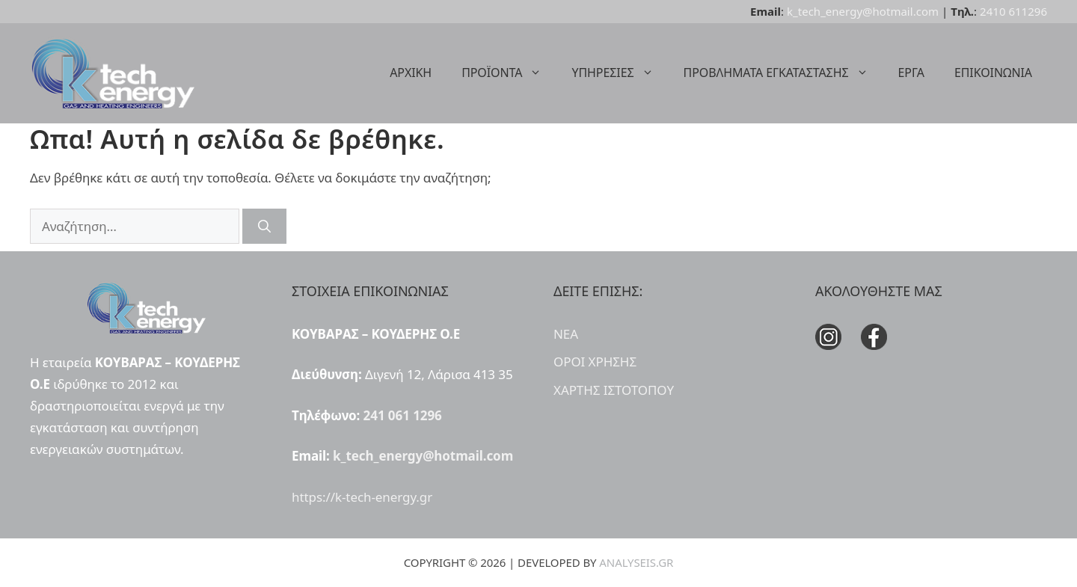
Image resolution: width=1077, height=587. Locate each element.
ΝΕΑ (565, 333)
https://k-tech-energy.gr (362, 496)
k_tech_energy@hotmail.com (863, 11)
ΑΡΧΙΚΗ (411, 72)
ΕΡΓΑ (911, 72)
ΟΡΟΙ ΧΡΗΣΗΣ (594, 361)
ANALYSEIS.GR (636, 562)
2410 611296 (1013, 11)
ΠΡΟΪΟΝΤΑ (508, 72)
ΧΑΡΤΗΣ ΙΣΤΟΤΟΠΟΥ (613, 390)
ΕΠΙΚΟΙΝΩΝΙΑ (993, 72)
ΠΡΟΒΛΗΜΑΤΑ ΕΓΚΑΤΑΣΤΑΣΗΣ (783, 72)
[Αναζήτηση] (264, 227)
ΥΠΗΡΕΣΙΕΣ (619, 72)
